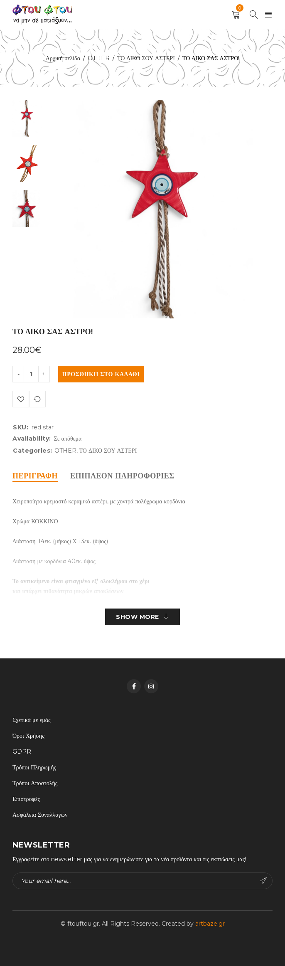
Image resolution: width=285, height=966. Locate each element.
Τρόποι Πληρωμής (34, 767)
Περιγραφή (35, 476)
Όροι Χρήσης (28, 735)
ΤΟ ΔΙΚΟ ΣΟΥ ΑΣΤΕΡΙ (146, 58)
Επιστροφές (26, 799)
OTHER (99, 58)
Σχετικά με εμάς (31, 720)
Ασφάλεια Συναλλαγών (39, 814)
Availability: (31, 438)
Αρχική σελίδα (63, 58)
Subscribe (263, 880)
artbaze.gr (210, 923)
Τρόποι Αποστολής (34, 783)
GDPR (21, 751)
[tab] (35, 476)
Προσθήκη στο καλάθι (101, 374)
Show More (137, 617)
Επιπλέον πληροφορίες (122, 476)
